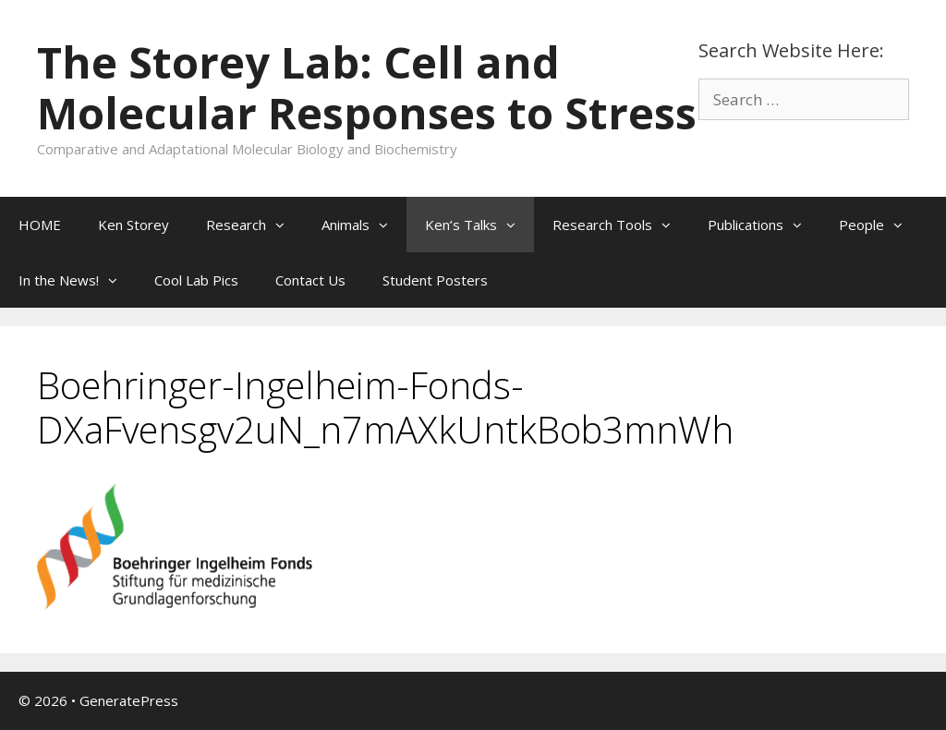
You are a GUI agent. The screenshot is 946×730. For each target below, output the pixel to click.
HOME (39, 224)
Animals (363, 224)
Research (254, 224)
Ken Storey (133, 224)
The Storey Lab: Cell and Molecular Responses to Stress (367, 87)
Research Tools (620, 224)
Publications (764, 224)
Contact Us (310, 280)
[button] (284, 224)
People (880, 224)
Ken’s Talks (479, 224)
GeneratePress (128, 700)
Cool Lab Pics (196, 280)
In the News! (77, 280)
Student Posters (435, 280)
